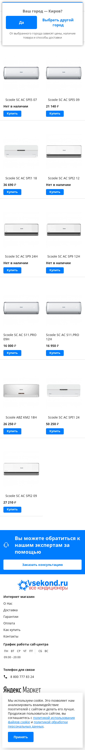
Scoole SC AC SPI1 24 (64, 420)
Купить (13, 114)
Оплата (9, 623)
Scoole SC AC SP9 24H (21, 258)
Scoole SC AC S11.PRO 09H (19, 339)
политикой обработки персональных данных (38, 724)
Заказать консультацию (42, 564)
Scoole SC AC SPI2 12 (64, 179)
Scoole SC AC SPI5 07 (21, 99)
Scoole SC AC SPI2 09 (21, 499)
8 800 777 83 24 (22, 676)
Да (21, 22)
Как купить (11, 630)
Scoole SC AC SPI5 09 (64, 99)
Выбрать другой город (58, 22)
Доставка (10, 610)
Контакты (10, 636)
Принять (21, 737)
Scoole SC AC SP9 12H (63, 258)
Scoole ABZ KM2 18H (21, 420)
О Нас (7, 603)
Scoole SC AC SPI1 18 (21, 179)
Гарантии (10, 616)
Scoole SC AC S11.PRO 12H (62, 339)
